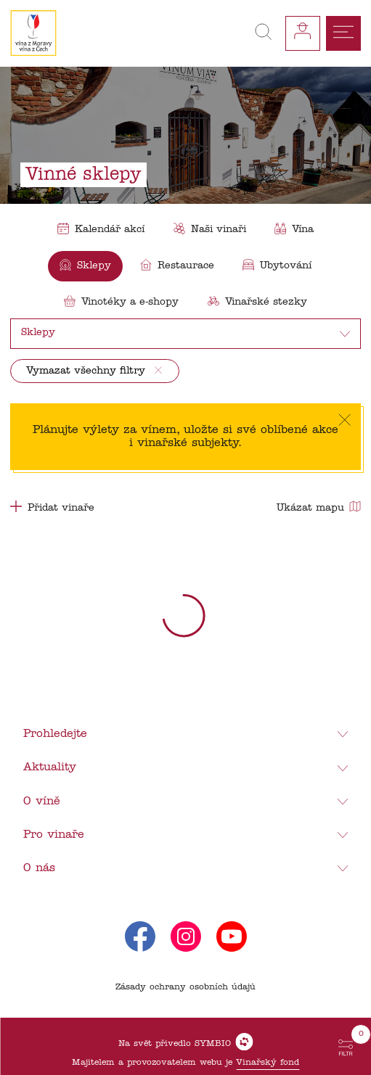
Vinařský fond (267, 1062)
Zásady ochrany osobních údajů (185, 987)
